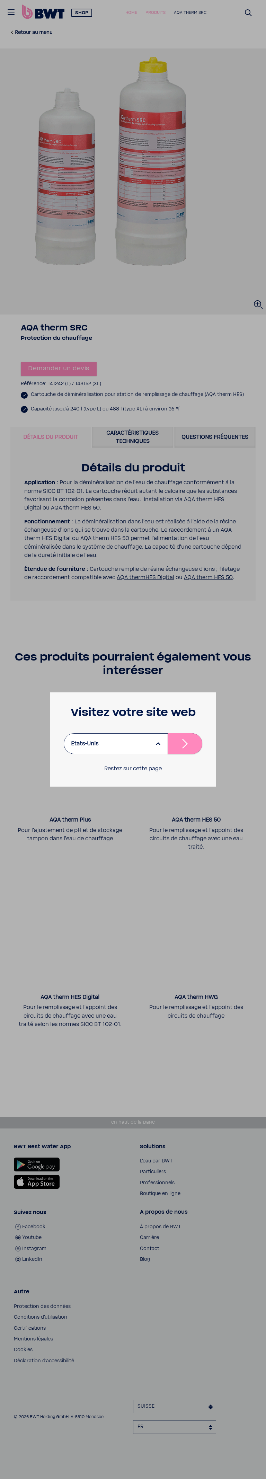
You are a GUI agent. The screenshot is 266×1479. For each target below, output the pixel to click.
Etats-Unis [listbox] (84, 744)
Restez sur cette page (133, 768)
